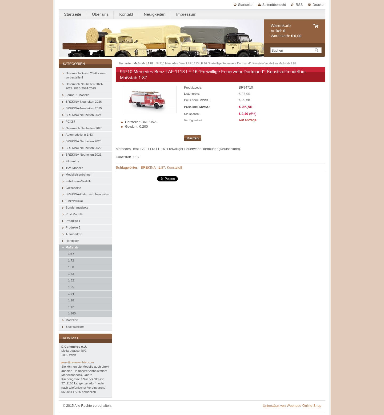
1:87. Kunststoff (170, 167)
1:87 (150, 63)
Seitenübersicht (274, 5)
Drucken (319, 5)
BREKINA (148, 167)
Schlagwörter (126, 167)
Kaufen (193, 138)
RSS (299, 5)
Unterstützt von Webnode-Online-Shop (292, 406)
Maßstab (139, 63)
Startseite (245, 5)
